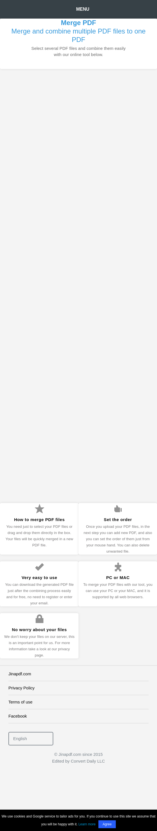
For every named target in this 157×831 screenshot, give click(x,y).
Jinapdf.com (19, 673)
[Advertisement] (77, 134)
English (20, 738)
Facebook (17, 716)
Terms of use (20, 702)
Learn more (87, 824)
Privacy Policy (21, 687)
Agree (107, 824)
